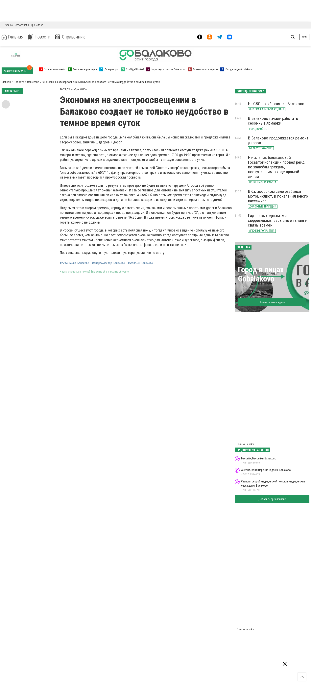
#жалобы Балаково (140, 263)
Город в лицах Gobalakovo (261, 274)
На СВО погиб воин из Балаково (276, 103)
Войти (304, 37)
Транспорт (37, 25)
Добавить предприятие (272, 499)
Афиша (9, 25)
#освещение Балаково (74, 263)
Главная (12, 37)
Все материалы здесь (272, 302)
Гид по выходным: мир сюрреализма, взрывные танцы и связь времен (277, 220)
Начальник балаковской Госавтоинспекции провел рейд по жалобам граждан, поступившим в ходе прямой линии (276, 167)
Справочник (70, 37)
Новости (39, 37)
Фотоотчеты (22, 25)
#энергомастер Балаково (108, 263)
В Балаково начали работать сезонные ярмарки (273, 121)
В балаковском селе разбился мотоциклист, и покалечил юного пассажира (278, 196)
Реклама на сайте (245, 444)
